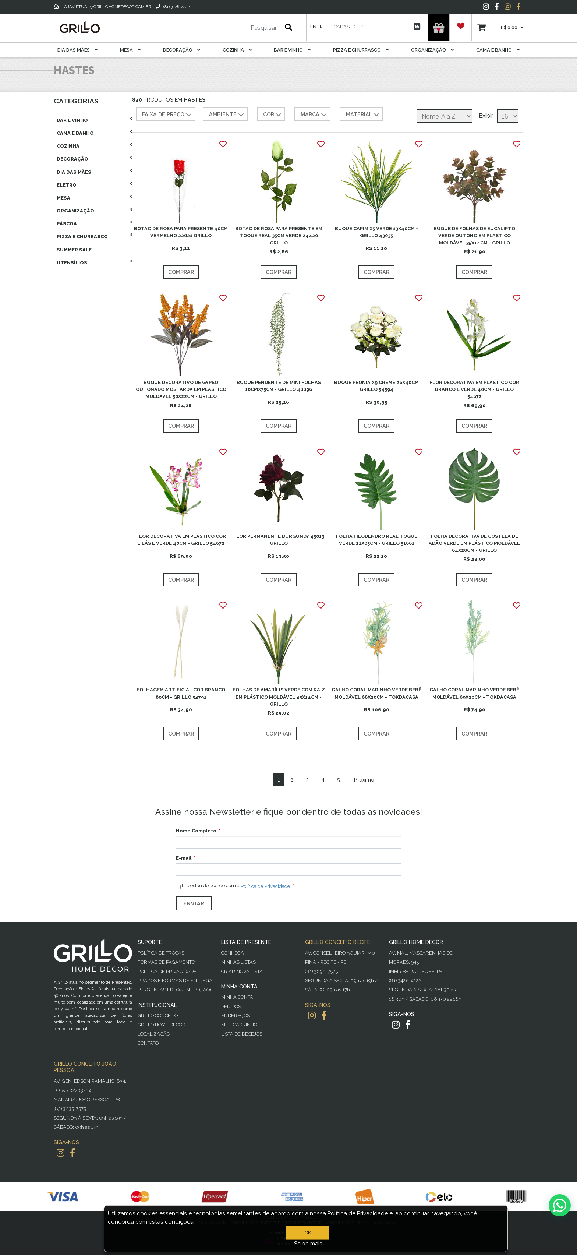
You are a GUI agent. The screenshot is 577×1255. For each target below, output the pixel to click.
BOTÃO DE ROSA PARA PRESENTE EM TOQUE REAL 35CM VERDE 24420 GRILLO (278, 235)
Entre (317, 26)
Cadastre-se (350, 26)
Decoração (181, 50)
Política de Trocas (161, 953)
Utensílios (72, 262)
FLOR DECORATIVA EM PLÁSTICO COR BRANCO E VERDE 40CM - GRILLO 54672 (474, 389)
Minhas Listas (238, 962)
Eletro (67, 185)
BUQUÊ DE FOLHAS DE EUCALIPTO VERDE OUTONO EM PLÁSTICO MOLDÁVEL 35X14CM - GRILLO (474, 235)
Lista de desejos (241, 1034)
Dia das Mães (77, 50)
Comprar (181, 272)
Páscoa (67, 223)
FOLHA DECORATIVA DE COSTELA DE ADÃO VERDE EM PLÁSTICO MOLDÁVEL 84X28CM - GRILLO (474, 543)
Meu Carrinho (239, 1024)
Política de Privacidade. (266, 886)
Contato (148, 1043)
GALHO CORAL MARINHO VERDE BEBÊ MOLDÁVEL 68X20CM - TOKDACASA (376, 693)
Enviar (194, 903)
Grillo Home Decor (161, 1024)
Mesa (130, 50)
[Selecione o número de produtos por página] (507, 116)
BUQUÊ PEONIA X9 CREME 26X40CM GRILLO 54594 (376, 386)
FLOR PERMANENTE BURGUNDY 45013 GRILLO (278, 539)
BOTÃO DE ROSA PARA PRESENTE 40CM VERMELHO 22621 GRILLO (181, 232)
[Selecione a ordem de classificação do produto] (444, 116)
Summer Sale (74, 250)
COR (273, 114)
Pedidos (231, 1006)
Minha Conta (237, 997)
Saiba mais (308, 1243)
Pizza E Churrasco (361, 50)
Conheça (232, 953)
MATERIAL (363, 114)
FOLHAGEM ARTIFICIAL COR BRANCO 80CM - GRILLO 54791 (181, 693)
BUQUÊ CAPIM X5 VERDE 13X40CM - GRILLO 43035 (376, 232)
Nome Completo (196, 830)
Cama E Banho (498, 50)
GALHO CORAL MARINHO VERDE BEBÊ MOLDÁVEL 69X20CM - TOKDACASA (474, 693)
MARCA (314, 114)
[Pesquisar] (242, 28)
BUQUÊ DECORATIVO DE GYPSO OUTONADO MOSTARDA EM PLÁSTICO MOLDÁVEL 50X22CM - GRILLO (181, 389)
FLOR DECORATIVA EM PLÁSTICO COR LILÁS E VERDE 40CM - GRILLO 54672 (181, 539)
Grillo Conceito (158, 1015)
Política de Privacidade (167, 971)
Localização (154, 1034)
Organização (432, 50)
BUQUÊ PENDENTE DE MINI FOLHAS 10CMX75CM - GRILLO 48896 (279, 386)
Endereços (235, 1015)
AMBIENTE (227, 114)
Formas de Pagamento (166, 962)
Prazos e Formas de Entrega (175, 980)
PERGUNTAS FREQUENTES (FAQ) (174, 990)
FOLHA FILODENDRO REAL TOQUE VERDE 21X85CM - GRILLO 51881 (376, 539)
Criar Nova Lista (242, 971)
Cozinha (237, 50)
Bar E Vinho (292, 50)
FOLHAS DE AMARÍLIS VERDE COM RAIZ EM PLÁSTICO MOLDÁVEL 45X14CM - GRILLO (279, 696)
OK (308, 1232)
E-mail (183, 858)
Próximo (364, 779)
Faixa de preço (167, 114)
